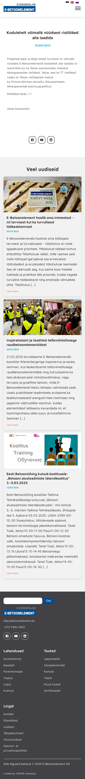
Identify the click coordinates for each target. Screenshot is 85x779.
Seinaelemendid (54, 665)
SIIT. (29, 93)
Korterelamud (12, 658)
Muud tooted (52, 684)
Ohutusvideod (12, 739)
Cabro (7, 684)
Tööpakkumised (13, 733)
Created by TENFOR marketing (19, 773)
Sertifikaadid (52, 690)
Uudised (9, 726)
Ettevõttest (11, 720)
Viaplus (8, 677)
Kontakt (9, 714)
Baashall (9, 665)
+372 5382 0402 (14, 627)
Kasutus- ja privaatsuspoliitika (15, 748)
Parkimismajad (13, 671)
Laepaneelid (52, 658)
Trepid (48, 677)
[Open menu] (77, 8)
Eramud (8, 690)
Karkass (49, 671)
